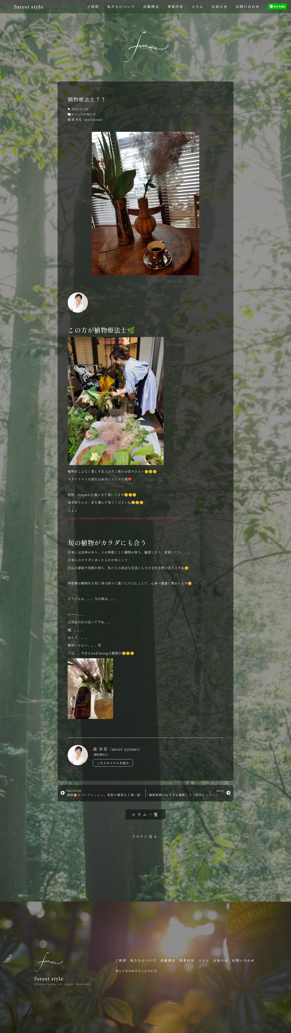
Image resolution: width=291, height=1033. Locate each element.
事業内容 (175, 6)
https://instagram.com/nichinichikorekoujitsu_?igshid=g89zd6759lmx (125, 517)
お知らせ (220, 6)
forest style (28, 6)
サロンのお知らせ (84, 114)
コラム (197, 6)
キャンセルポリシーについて (136, 970)
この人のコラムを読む (113, 763)
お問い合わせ (248, 6)
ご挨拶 (93, 6)
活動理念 (151, 6)
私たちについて (121, 6)
